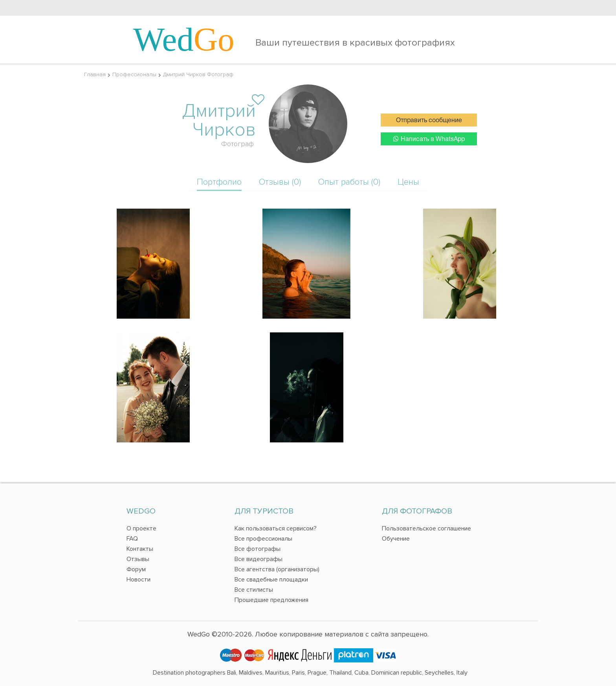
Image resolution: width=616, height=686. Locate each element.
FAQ (132, 539)
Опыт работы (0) (349, 182)
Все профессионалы (263, 539)
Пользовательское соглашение (426, 528)
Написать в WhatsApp (429, 139)
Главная (95, 74)
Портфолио (219, 182)
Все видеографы (258, 559)
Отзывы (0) (280, 182)
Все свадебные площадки (271, 579)
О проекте (141, 528)
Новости (138, 579)
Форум (136, 569)
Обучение (396, 539)
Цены (408, 182)
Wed (184, 39)
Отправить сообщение (429, 120)
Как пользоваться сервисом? (276, 528)
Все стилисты (254, 590)
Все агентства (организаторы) (277, 569)
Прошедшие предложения (271, 600)
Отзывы (137, 559)
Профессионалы (134, 74)
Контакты (139, 549)
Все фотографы (257, 549)
